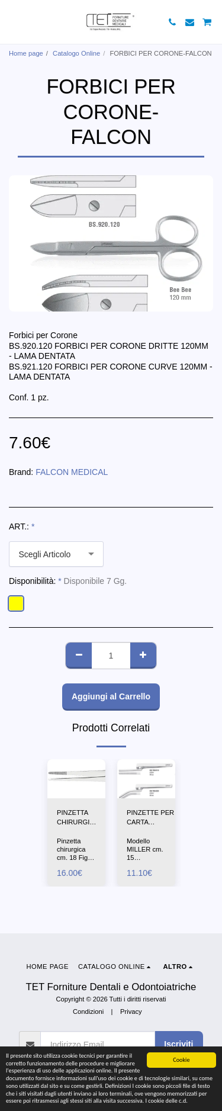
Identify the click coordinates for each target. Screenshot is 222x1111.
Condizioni (88, 1011)
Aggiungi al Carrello (111, 696)
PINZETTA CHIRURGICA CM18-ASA (77, 818)
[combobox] (56, 554)
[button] (13, 22)
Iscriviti (178, 1044)
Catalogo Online (76, 53)
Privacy (131, 1011)
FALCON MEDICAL (72, 472)
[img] (76, 778)
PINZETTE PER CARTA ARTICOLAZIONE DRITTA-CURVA (153, 818)
